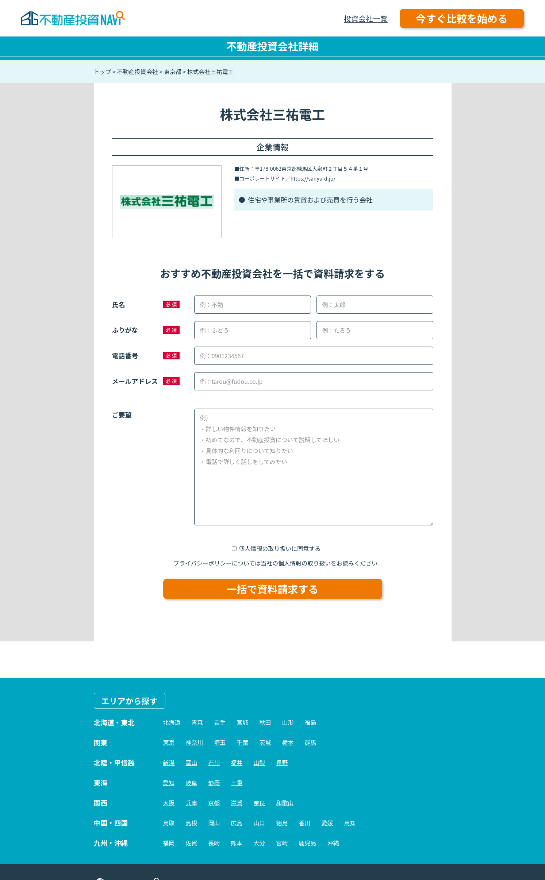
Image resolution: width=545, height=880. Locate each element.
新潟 (168, 762)
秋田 (265, 722)
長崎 (214, 842)
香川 (304, 822)
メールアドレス (135, 381)
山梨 (259, 762)
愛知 (168, 782)
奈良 (259, 802)
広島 (236, 822)
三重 (236, 782)
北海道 (171, 722)
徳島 (282, 822)
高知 (350, 822)
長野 (282, 762)
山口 (259, 822)
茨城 (265, 742)
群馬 (310, 742)
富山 (191, 762)
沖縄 (333, 842)
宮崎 (282, 842)
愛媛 (327, 822)
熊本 (236, 842)
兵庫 (191, 802)
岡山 (214, 822)
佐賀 (191, 842)
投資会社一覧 (366, 18)
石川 (214, 762)
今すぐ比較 (462, 18)
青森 (197, 722)
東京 (168, 742)
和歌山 (284, 802)
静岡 (214, 782)
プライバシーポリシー (202, 563)
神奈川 (194, 742)
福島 (310, 722)
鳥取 (168, 822)
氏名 (118, 304)
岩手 (220, 722)
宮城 (242, 722)
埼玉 (220, 742)
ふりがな (125, 330)
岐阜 (191, 782)
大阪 (168, 802)
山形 (287, 722)
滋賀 (236, 802)
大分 (259, 842)
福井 (236, 762)
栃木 (287, 742)
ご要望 (122, 414)
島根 (191, 822)
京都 (214, 802)
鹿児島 (307, 842)
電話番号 (125, 355)
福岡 (168, 842)
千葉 (242, 742)
